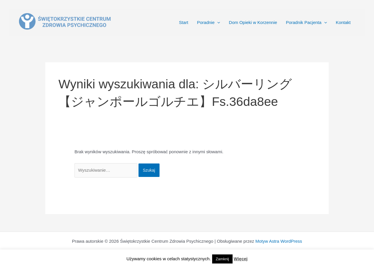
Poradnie (208, 22)
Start (183, 22)
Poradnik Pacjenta (306, 22)
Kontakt (343, 22)
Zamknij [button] (222, 259)
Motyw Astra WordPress (278, 241)
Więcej (240, 258)
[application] (217, 22)
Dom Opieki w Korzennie (253, 22)
